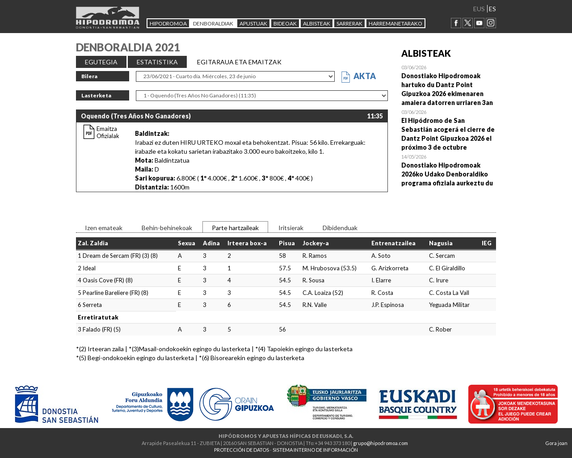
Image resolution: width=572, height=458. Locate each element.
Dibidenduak (340, 227)
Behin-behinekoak (167, 227)
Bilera (89, 76)
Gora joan (556, 443)
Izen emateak (103, 227)
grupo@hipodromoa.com (380, 443)
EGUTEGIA (101, 62)
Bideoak (285, 23)
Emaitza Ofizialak (108, 132)
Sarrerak (349, 23)
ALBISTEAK (316, 23)
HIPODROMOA (168, 23)
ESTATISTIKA (157, 62)
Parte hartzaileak (235, 227)
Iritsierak (290, 227)
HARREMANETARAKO (395, 23)
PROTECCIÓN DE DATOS (241, 450)
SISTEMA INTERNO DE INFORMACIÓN (315, 450)
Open (448, 85)
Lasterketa (96, 95)
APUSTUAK (253, 23)
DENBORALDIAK (213, 23)
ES (492, 9)
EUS (479, 9)
